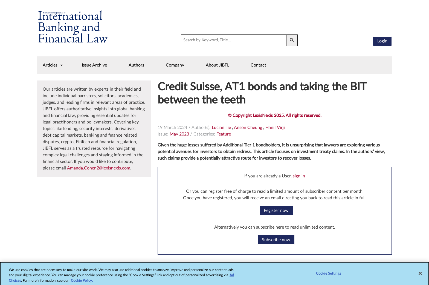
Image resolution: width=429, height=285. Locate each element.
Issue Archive (94, 65)
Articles (50, 65)
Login (382, 41)
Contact (258, 65)
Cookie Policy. (82, 282)
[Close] (420, 275)
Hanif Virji (275, 127)
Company (175, 65)
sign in (299, 176)
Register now (276, 210)
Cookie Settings (328, 275)
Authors (136, 65)
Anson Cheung (248, 127)
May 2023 (179, 134)
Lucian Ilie (221, 127)
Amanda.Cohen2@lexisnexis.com (98, 168)
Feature (223, 134)
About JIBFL (217, 65)
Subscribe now (276, 240)
